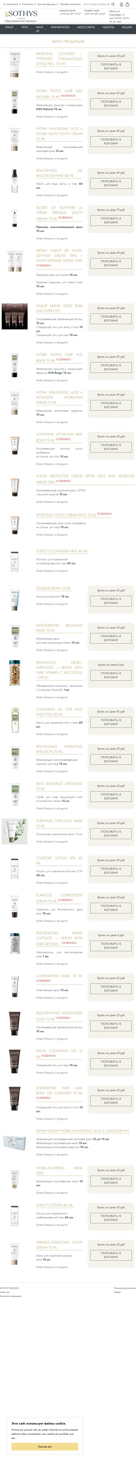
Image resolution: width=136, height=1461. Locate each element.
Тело (24, 27)
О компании (11, 4)
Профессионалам (70, 4)
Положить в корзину (111, 66)
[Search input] (96, 4)
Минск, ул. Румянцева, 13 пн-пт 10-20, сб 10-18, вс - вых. (119, 16)
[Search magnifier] (112, 4)
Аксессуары (86, 27)
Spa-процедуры (47, 4)
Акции (127, 27)
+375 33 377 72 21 (70, 13)
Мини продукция (68, 41)
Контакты (28, 4)
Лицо (9, 27)
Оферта (117, 1292)
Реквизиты (4, 1292)
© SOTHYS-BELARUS (9, 1288)
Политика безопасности (125, 1288)
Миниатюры (60, 27)
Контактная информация (11, 1296)
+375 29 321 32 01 (94, 13)
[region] (45, 1436)
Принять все (45, 1446)
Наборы (108, 27)
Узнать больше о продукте (52, 72)
